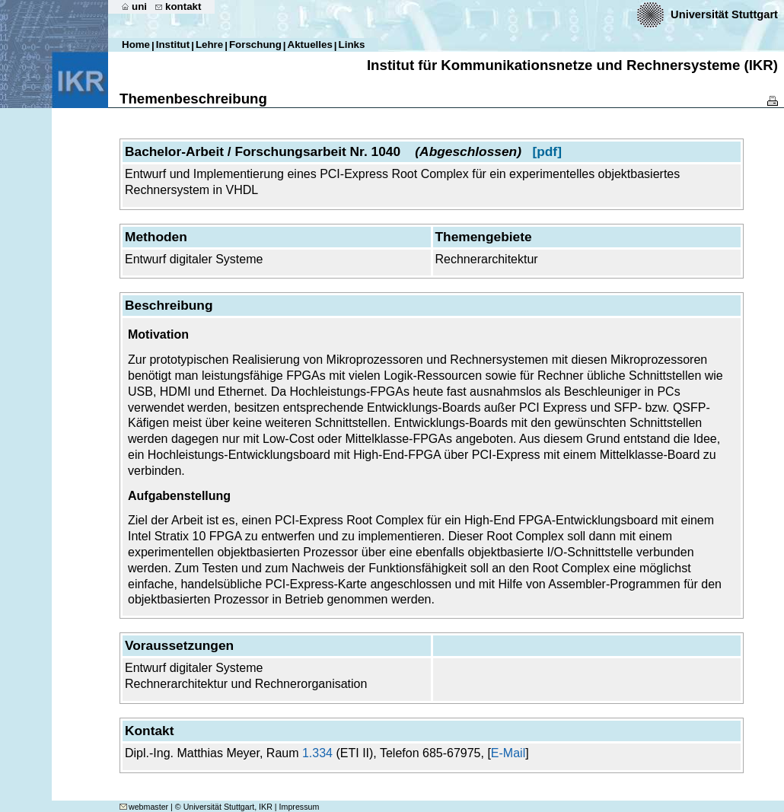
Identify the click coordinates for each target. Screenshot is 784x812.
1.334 (317, 753)
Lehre (209, 44)
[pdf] (546, 151)
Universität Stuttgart (724, 14)
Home (136, 44)
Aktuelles (310, 44)
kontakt (183, 6)
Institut (173, 44)
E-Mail (508, 753)
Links (352, 44)
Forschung (255, 44)
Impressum (299, 806)
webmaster (144, 806)
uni (139, 6)
